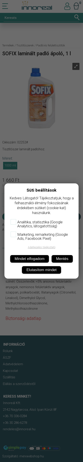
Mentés (62, 259)
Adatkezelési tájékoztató (41, 247)
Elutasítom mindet (41, 270)
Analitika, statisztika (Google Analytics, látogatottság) (37, 224)
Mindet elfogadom (29, 259)
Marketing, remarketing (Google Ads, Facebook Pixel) (39, 236)
